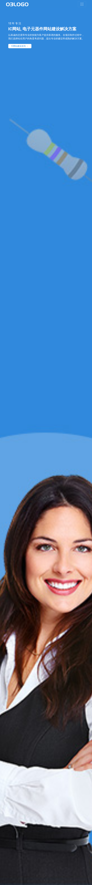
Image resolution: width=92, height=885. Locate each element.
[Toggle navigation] (82, 4)
